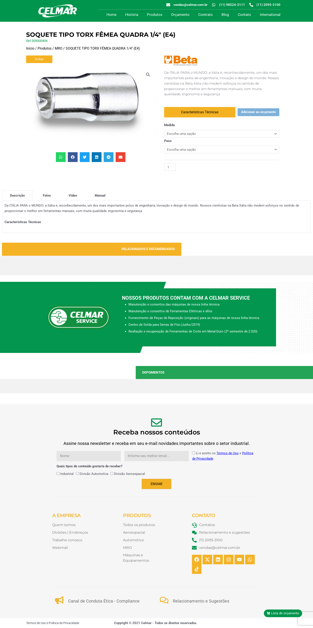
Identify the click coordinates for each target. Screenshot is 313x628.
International (270, 14)
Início (30, 48)
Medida (169, 125)
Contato (244, 14)
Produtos (154, 14)
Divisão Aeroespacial (129, 474)
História (131, 14)
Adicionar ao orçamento (258, 112)
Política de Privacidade (64, 623)
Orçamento (180, 14)
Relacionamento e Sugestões (201, 601)
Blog (225, 14)
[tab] (17, 195)
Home (112, 14)
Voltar (39, 59)
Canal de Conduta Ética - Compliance (104, 601)
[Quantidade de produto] (170, 167)
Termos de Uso (227, 453)
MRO (58, 48)
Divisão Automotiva (94, 474)
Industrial (67, 474)
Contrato (205, 14)
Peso (167, 141)
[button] (148, 74)
